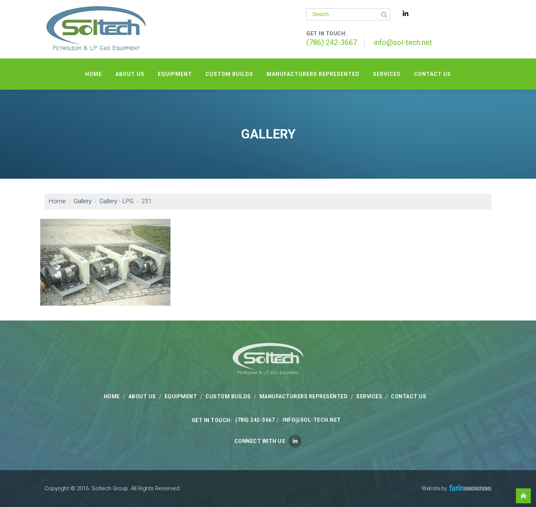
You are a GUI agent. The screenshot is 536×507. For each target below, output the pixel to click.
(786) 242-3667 (331, 42)
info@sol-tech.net (403, 42)
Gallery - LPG (116, 201)
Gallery (83, 201)
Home (57, 201)
